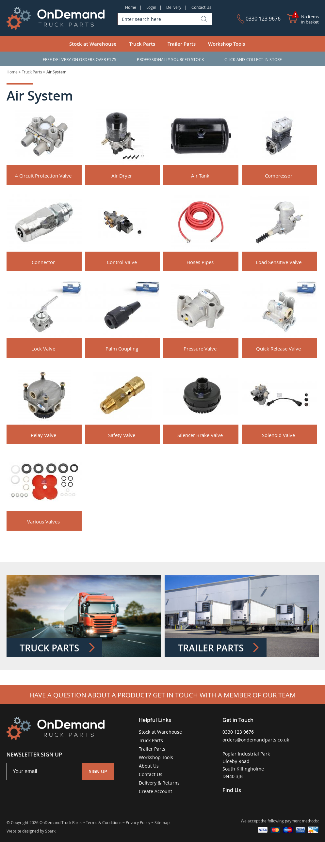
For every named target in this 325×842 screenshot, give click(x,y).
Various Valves (43, 521)
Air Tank (200, 175)
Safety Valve (121, 435)
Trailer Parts (182, 43)
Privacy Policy (138, 822)
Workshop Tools (226, 43)
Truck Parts (142, 43)
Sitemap (162, 822)
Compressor (278, 175)
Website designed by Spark (31, 831)
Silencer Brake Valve (200, 435)
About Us (149, 766)
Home (130, 7)
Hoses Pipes (200, 262)
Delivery (173, 7)
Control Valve (122, 262)
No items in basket (310, 19)
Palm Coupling (122, 348)
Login (151, 7)
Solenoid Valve (278, 435)
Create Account (155, 791)
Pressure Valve (200, 348)
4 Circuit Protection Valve (43, 175)
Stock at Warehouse (93, 43)
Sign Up (98, 771)
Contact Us (201, 7)
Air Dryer (121, 175)
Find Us (231, 790)
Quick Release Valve (278, 348)
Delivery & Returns (159, 783)
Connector (43, 262)
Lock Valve (43, 348)
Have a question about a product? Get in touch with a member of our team (162, 695)
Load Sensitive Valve (278, 262)
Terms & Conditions (104, 822)
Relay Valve (43, 435)
